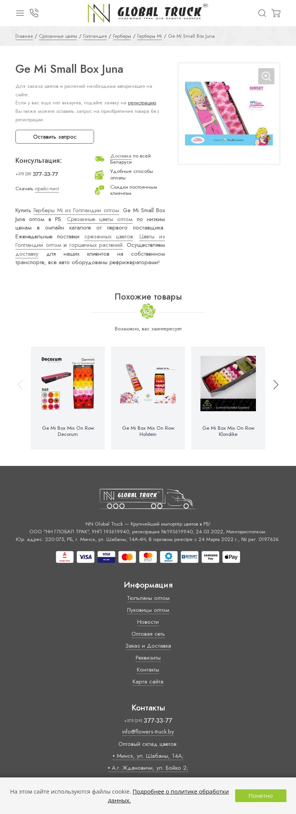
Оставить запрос (55, 136)
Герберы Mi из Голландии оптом (76, 210)
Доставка (120, 155)
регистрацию (142, 102)
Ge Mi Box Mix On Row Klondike (228, 431)
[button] (272, 398)
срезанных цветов (108, 236)
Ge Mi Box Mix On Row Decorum (68, 431)
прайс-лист (47, 188)
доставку (27, 254)
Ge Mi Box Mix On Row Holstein (148, 431)
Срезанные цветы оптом (100, 219)
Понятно (261, 795)
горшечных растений (96, 245)
